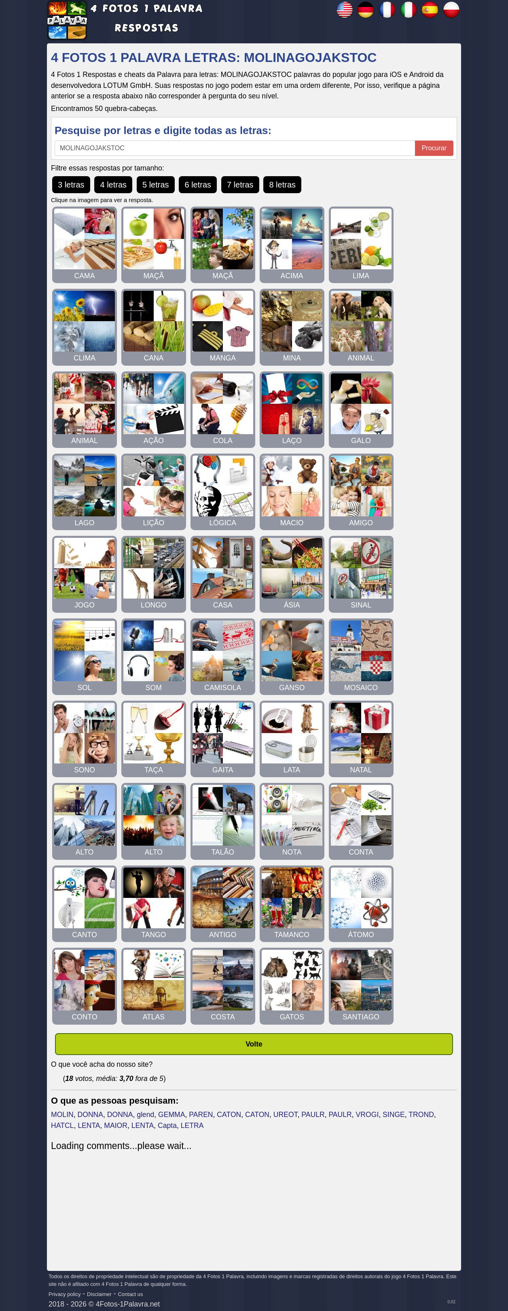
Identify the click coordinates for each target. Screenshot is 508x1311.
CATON (229, 1115)
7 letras (240, 184)
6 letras (197, 184)
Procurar (434, 148)
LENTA (89, 1125)
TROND (421, 1115)
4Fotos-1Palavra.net (128, 1304)
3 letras (71, 184)
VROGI (367, 1115)
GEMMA (171, 1115)
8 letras (282, 184)
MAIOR (115, 1125)
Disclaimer (99, 1294)
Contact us (130, 1294)
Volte (254, 1044)
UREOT (285, 1115)
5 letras (155, 184)
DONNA (91, 1115)
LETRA (192, 1125)
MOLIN (62, 1115)
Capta (167, 1125)
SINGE (394, 1115)
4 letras (113, 184)
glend (145, 1115)
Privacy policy (64, 1294)
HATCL (62, 1125)
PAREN (201, 1115)
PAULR (312, 1115)
